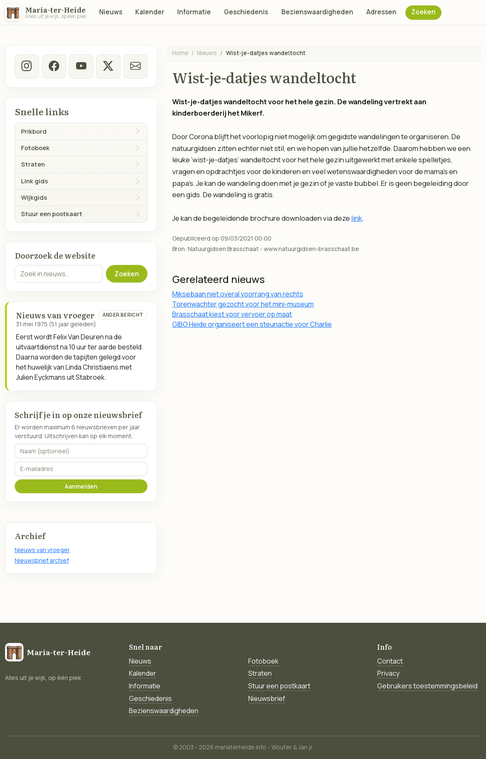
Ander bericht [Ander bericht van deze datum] (123, 315)
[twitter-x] (108, 66)
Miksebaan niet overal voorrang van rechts (237, 294)
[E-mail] (135, 66)
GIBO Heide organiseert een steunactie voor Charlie (252, 324)
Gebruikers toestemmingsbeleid (427, 685)
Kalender (149, 12)
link (356, 218)
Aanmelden (81, 486)
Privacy (388, 673)
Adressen (381, 12)
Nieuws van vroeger (42, 550)
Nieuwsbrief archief (42, 560)
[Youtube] (81, 66)
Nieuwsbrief (266, 698)
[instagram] (27, 66)
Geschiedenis (246, 12)
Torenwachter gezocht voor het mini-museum (243, 304)
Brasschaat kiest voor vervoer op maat (232, 314)
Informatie (194, 12)
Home (180, 53)
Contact (390, 661)
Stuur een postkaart (279, 685)
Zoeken (423, 12)
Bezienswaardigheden (317, 12)
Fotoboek (263, 661)
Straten (260, 673)
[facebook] (54, 66)
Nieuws (110, 12)
